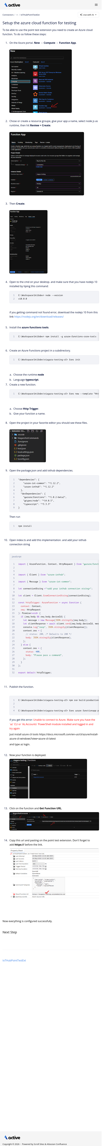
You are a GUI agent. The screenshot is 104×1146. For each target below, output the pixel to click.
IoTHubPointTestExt (30, 14)
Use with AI (88, 14)
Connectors (8, 14)
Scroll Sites (39, 1144)
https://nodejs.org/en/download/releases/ (39, 316)
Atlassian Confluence (57, 1144)
